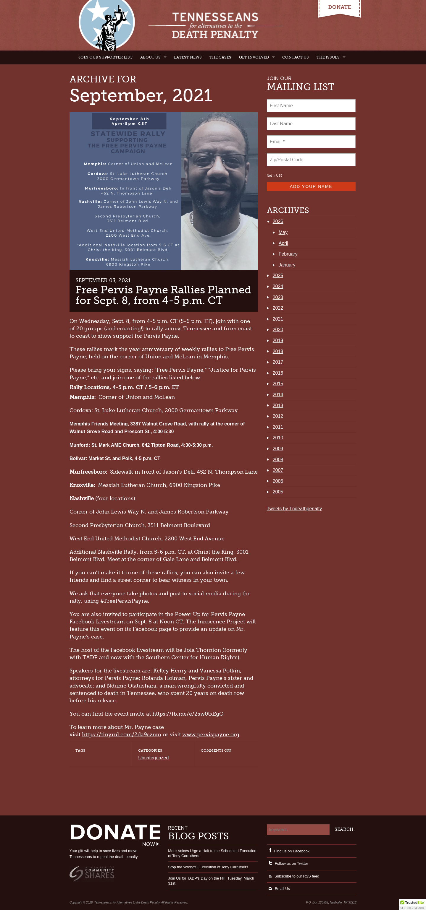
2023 (278, 297)
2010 (278, 437)
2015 (278, 383)
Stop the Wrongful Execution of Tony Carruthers (208, 867)
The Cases (220, 57)
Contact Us (295, 57)
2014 (278, 394)
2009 (278, 448)
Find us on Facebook (288, 851)
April (283, 243)
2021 (278, 318)
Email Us (278, 888)
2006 (278, 481)
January (287, 264)
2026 (278, 221)
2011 (278, 427)
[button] (412, 904)
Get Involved (254, 57)
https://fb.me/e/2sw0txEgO (188, 714)
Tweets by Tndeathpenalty (294, 508)
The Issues (328, 57)
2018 (278, 351)
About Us (150, 57)
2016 (278, 373)
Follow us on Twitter (287, 863)
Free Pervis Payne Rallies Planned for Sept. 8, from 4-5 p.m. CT (163, 295)
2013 (278, 405)
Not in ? (275, 175)
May (283, 232)
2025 (278, 275)
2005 (278, 491)
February (288, 253)
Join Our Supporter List (105, 57)
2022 (278, 308)
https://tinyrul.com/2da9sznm (121, 734)
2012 (278, 416)
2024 (278, 286)
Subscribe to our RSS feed (293, 876)
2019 (278, 340)
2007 (278, 470)
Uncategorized (153, 757)
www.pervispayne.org (210, 734)
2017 (278, 362)
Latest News (188, 57)
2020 (278, 329)
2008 (278, 459)
